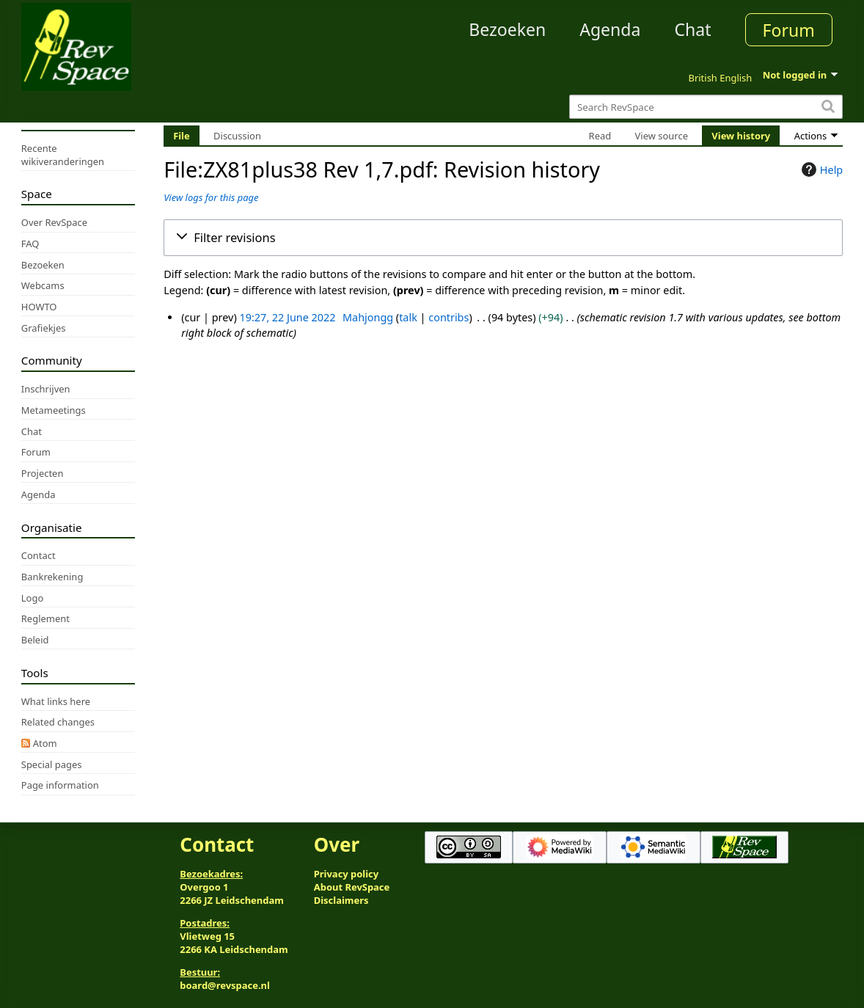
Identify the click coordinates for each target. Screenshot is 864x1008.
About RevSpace (352, 887)
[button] (503, 237)
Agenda (609, 29)
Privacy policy (346, 873)
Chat (692, 29)
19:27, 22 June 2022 (287, 317)
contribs (448, 317)
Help (820, 169)
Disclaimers (341, 900)
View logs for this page (211, 197)
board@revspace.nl (225, 985)
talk (408, 317)
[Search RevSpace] (706, 107)
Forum (789, 30)
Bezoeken (507, 29)
